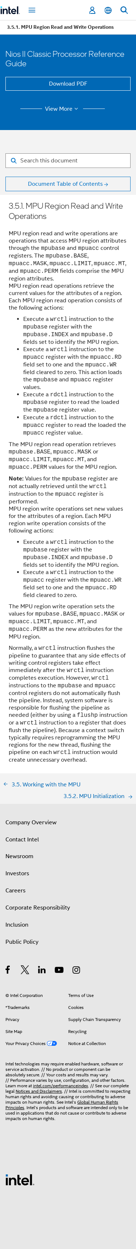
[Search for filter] (68, 160)
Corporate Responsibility (37, 907)
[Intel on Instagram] (76, 971)
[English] (108, 10)
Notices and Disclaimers (39, 1091)
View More (62, 109)
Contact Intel (22, 839)
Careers (15, 890)
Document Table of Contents (65, 184)
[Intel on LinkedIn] (42, 971)
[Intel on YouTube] (59, 971)
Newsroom (19, 856)
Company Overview (31, 822)
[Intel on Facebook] (8, 971)
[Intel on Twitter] (25, 971)
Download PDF (68, 83)
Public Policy (21, 942)
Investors (17, 873)
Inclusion (16, 924)
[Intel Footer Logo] (19, 1179)
